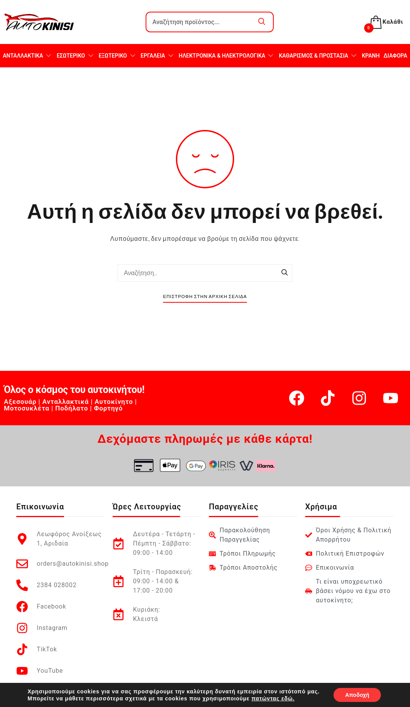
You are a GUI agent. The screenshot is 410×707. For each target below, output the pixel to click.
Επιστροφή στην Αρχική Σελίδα (205, 297)
